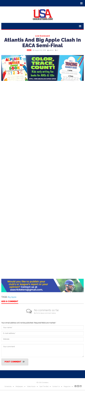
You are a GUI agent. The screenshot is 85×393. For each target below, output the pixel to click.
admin (51, 50)
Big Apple (12, 297)
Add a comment (9, 301)
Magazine (67, 386)
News (29, 50)
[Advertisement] (42, 249)
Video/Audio (31, 386)
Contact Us (56, 386)
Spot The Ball (43, 386)
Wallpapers (19, 386)
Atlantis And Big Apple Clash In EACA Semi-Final (42, 42)
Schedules (8, 386)
